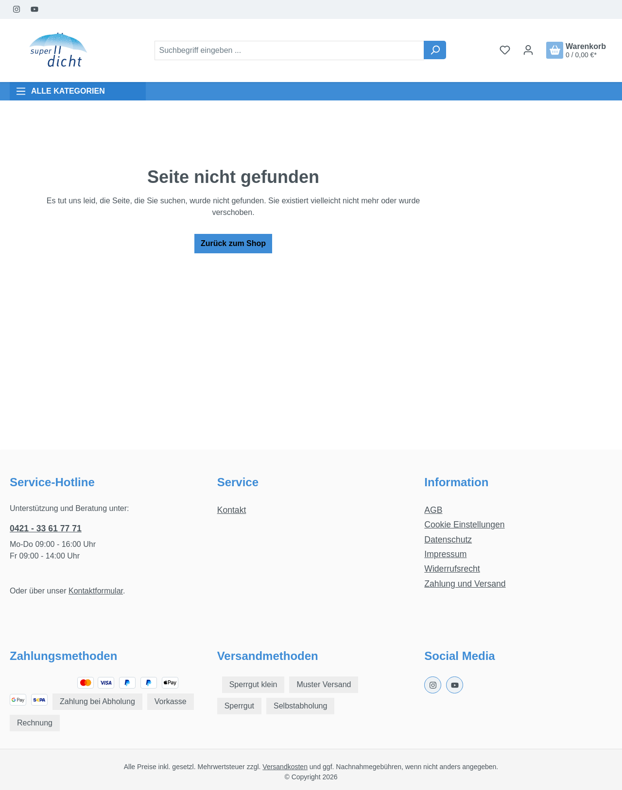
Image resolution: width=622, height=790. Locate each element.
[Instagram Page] (17, 9)
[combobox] (289, 50)
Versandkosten (285, 767)
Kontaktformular (96, 591)
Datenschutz (448, 539)
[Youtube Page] (35, 9)
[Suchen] (435, 50)
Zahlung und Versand (464, 584)
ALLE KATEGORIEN (60, 91)
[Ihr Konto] (528, 50)
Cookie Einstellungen (464, 524)
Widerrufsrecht (452, 569)
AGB (433, 510)
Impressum (445, 554)
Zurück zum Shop (233, 243)
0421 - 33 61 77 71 (46, 528)
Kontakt (231, 510)
